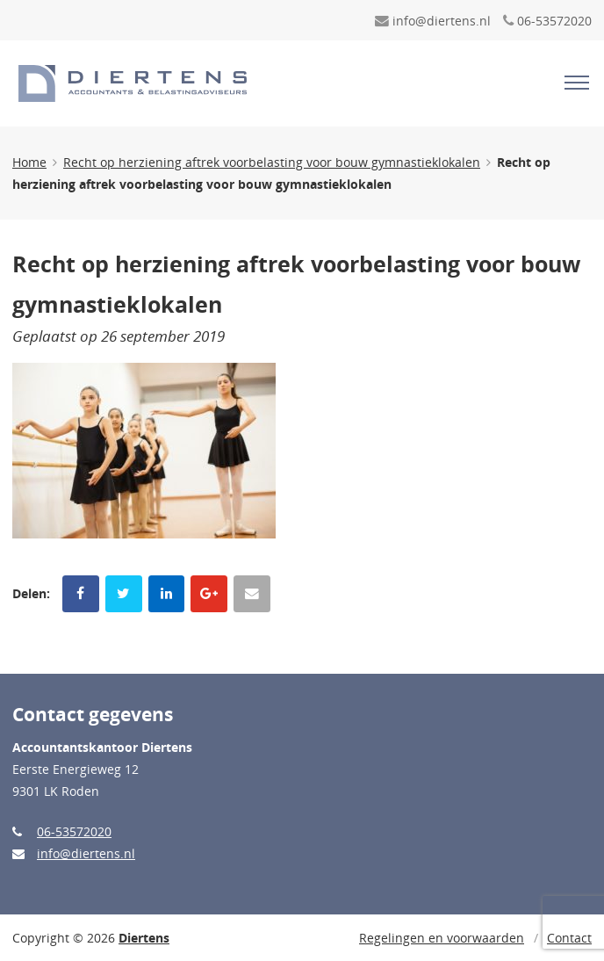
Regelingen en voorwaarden (441, 937)
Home (29, 162)
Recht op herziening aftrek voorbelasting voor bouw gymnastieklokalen (271, 162)
